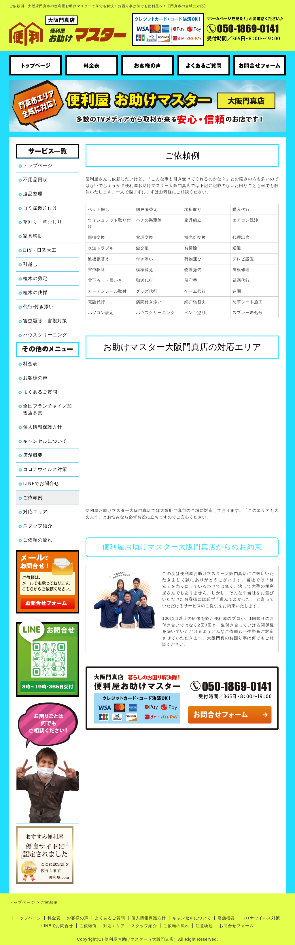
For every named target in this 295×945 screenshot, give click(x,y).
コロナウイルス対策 (45, 469)
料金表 (30, 363)
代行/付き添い (38, 306)
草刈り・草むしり (42, 221)
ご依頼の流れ (37, 539)
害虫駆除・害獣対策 (45, 320)
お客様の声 (35, 377)
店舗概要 (33, 455)
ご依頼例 (33, 497)
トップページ (37, 165)
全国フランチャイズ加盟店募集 (47, 409)
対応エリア (35, 511)
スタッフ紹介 (37, 525)
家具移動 (33, 236)
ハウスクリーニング (45, 334)
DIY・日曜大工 (39, 250)
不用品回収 (35, 179)
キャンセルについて (45, 441)
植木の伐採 (35, 292)
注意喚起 (204, 925)
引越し (30, 264)
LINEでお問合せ (41, 483)
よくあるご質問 (40, 391)
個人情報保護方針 (42, 427)
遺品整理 (33, 193)
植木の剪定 (35, 278)
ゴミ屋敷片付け (40, 207)
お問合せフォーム (236, 925)
